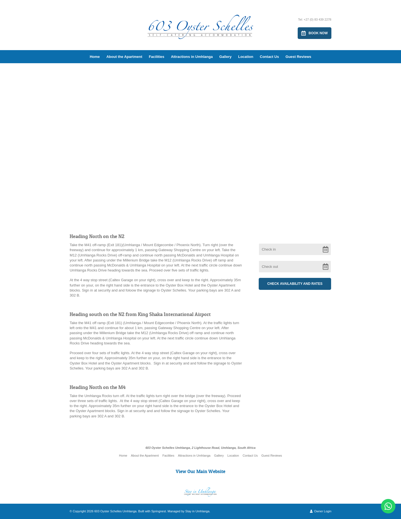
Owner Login (320, 511)
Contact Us (269, 57)
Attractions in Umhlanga (192, 57)
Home (95, 57)
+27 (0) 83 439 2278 (317, 19)
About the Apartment (124, 57)
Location (245, 57)
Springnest (158, 511)
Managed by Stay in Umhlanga (188, 511)
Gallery (225, 57)
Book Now (314, 33)
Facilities (156, 57)
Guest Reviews (298, 57)
